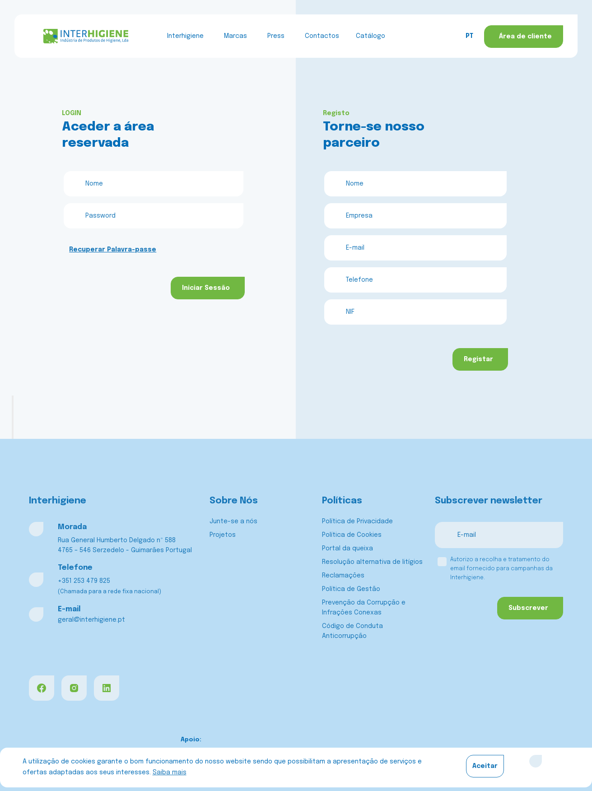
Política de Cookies (352, 535)
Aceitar (485, 766)
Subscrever (528, 608)
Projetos (223, 535)
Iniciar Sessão (206, 288)
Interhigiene (185, 36)
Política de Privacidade (357, 521)
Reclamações (343, 575)
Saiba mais (169, 772)
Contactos (322, 36)
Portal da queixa (347, 548)
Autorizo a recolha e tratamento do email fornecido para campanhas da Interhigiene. (501, 569)
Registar (478, 359)
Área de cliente (525, 36)
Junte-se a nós (233, 521)
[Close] (535, 761)
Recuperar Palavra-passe (112, 250)
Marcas (235, 36)
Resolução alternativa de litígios (372, 562)
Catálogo (370, 36)
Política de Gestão (351, 589)
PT (469, 36)
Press (275, 36)
